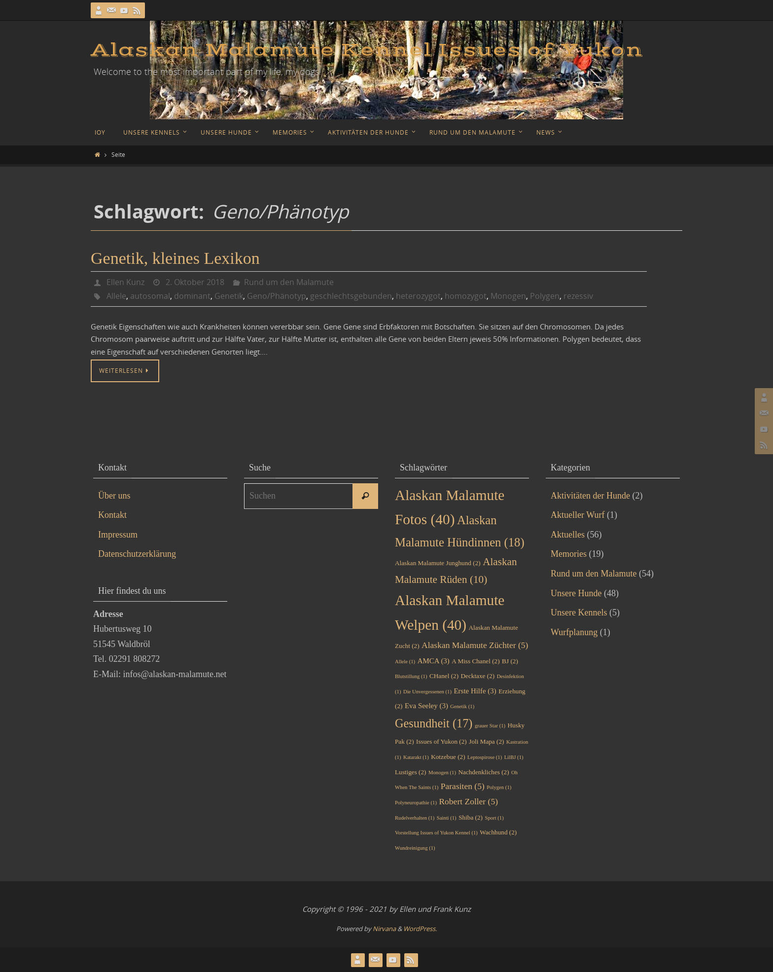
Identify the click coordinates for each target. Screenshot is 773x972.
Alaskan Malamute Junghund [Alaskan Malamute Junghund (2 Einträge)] (438, 563)
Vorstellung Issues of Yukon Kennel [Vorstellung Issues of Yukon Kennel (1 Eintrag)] (436, 832)
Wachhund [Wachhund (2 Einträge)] (498, 832)
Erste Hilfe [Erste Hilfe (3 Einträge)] (475, 691)
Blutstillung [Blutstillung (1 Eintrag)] (411, 676)
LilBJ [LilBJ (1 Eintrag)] (514, 757)
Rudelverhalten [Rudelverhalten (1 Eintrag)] (414, 818)
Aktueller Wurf (577, 515)
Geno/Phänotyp (276, 295)
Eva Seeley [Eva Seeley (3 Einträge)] (426, 706)
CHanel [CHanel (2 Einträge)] (443, 676)
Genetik (228, 295)
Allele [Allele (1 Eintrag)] (405, 661)
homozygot (466, 295)
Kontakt (112, 515)
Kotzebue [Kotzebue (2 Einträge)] (448, 756)
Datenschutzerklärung (137, 554)
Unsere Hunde (576, 593)
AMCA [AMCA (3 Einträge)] (434, 661)
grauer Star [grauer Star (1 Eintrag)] (490, 725)
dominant (192, 295)
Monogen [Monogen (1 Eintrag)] (442, 772)
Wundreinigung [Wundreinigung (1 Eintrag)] (415, 848)
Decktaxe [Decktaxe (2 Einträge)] (478, 676)
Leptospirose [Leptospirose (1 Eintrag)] (484, 757)
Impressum (118, 535)
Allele (116, 295)
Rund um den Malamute (289, 282)
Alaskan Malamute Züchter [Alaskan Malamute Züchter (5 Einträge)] (475, 645)
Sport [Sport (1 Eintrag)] (494, 818)
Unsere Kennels (579, 612)
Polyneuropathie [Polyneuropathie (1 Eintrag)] (416, 802)
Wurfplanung (574, 632)
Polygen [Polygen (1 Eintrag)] (499, 787)
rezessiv (578, 295)
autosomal (150, 295)
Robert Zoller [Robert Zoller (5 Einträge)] (468, 801)
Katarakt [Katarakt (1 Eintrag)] (416, 757)
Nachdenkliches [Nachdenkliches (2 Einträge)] (483, 772)
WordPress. (420, 928)
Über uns (114, 496)
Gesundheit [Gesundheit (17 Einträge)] (433, 723)
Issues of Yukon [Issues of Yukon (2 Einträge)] (441, 741)
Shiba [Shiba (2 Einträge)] (470, 817)
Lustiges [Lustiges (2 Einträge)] (410, 772)
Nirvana (384, 928)
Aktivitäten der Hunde (590, 496)
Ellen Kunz (125, 282)
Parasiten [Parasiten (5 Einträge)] (463, 786)
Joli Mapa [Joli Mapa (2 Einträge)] (486, 741)
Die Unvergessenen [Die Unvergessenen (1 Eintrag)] (427, 691)
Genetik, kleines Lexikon (175, 258)
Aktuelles (568, 535)
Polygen (545, 295)
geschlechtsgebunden (351, 295)
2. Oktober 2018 (195, 282)
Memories (569, 554)
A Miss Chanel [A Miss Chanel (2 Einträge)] (475, 661)
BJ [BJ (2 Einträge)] (510, 661)
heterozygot (418, 295)
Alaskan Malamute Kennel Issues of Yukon (367, 50)
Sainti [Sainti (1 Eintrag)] (447, 818)
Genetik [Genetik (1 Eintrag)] (462, 706)
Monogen (508, 295)
